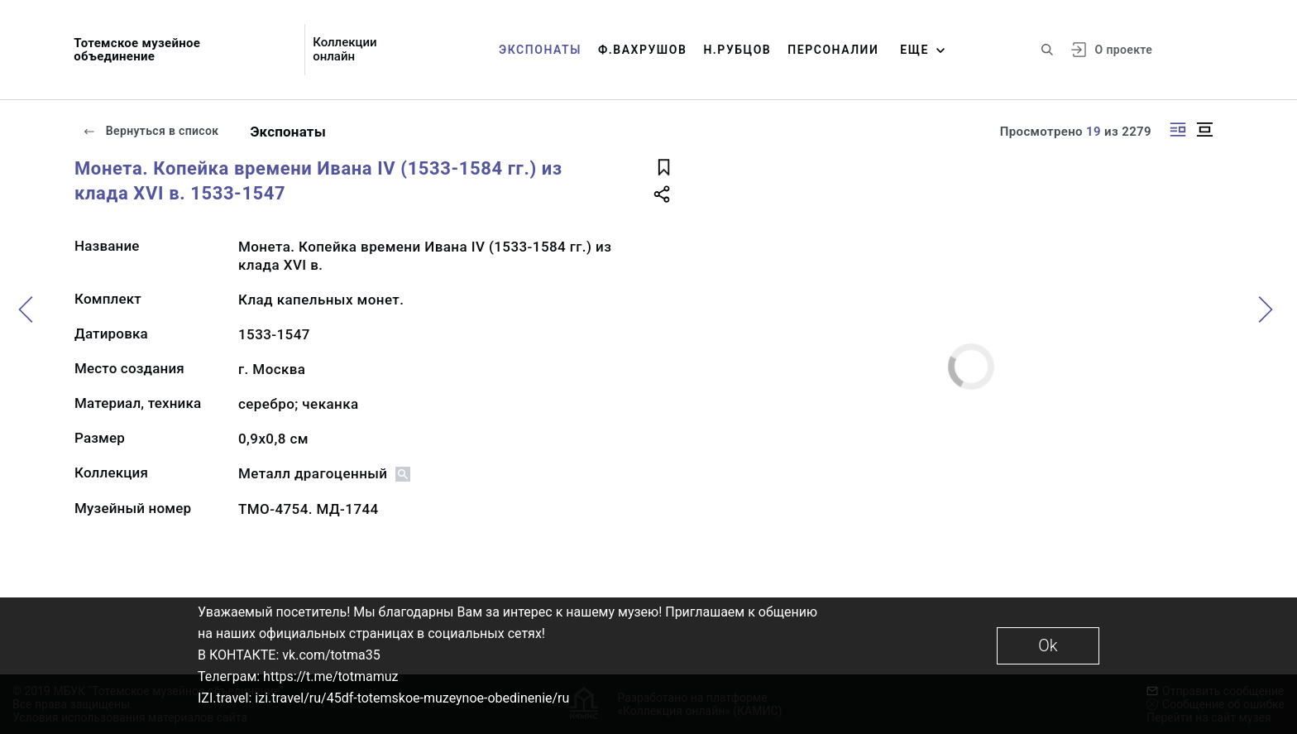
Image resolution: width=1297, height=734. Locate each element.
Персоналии (832, 49)
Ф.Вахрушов (642, 49)
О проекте (1123, 49)
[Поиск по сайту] (1047, 49)
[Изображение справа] (1178, 129)
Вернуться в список (150, 130)
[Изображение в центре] (1204, 129)
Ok (1047, 645)
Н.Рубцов (737, 49)
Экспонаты (540, 49)
